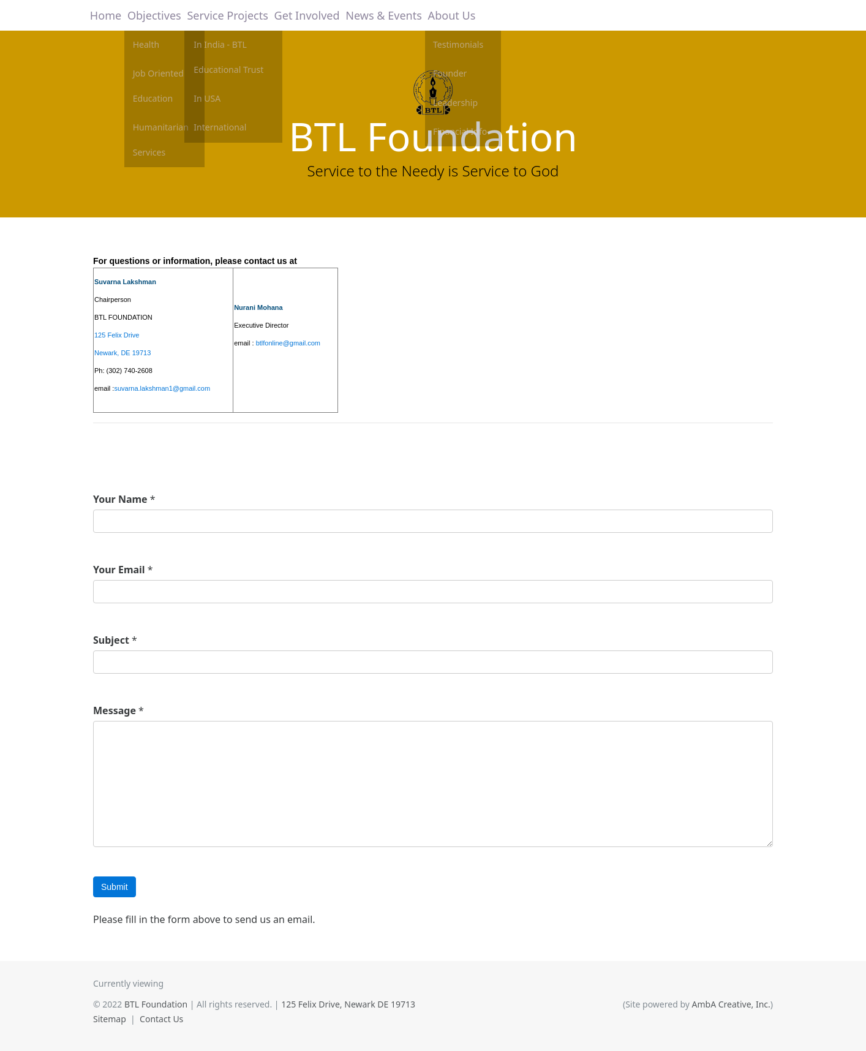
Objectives (160, 15)
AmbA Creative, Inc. (731, 1004)
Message (114, 710)
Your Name (120, 499)
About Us (445, 15)
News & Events (379, 15)
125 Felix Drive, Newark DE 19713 (348, 1004)
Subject (111, 640)
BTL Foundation (433, 136)
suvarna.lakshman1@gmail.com (162, 388)
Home (108, 15)
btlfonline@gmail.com (288, 343)
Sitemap (109, 1019)
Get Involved (306, 15)
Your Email (119, 569)
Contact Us (161, 1019)
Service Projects (230, 15)
